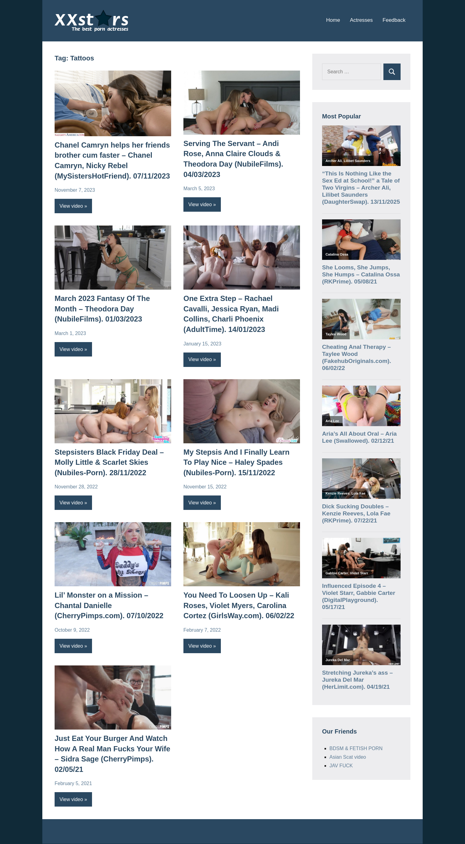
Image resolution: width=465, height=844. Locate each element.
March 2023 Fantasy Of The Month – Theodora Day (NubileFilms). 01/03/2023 (102, 308)
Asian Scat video (347, 757)
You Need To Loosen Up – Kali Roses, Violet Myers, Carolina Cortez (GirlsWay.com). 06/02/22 (238, 605)
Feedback (393, 20)
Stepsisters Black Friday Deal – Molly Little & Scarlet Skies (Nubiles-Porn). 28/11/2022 (109, 462)
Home (333, 20)
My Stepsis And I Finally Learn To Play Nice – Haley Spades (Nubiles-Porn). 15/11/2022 (236, 462)
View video (71, 206)
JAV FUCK (341, 765)
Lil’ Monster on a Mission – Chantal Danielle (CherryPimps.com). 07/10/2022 (109, 605)
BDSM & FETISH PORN (355, 748)
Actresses (361, 20)
